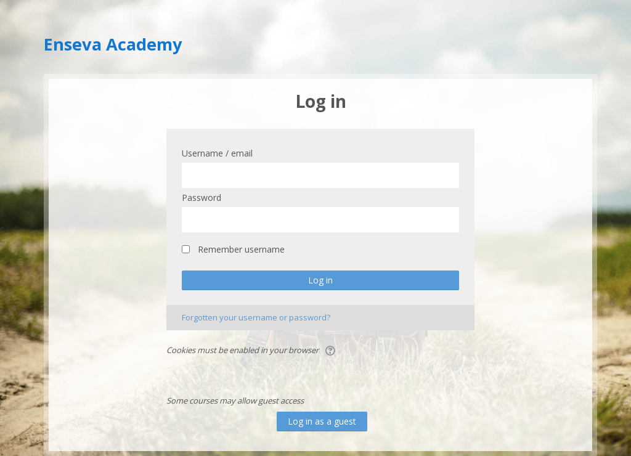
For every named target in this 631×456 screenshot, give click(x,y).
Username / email (217, 153)
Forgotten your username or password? (256, 317)
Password (201, 197)
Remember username (241, 249)
